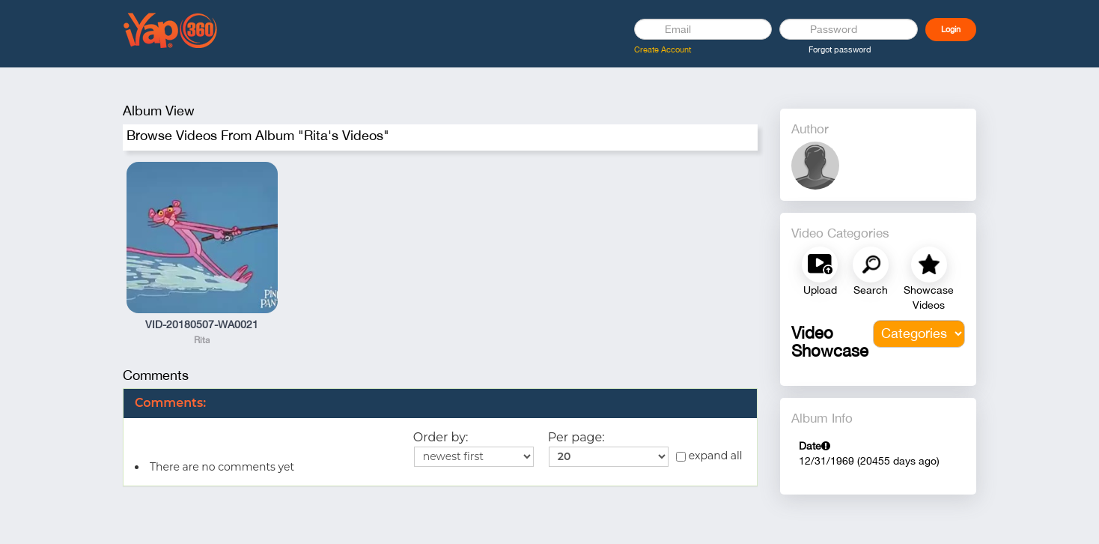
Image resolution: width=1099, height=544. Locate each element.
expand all (709, 455)
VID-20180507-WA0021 (201, 324)
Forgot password (840, 49)
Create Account (662, 49)
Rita (202, 340)
